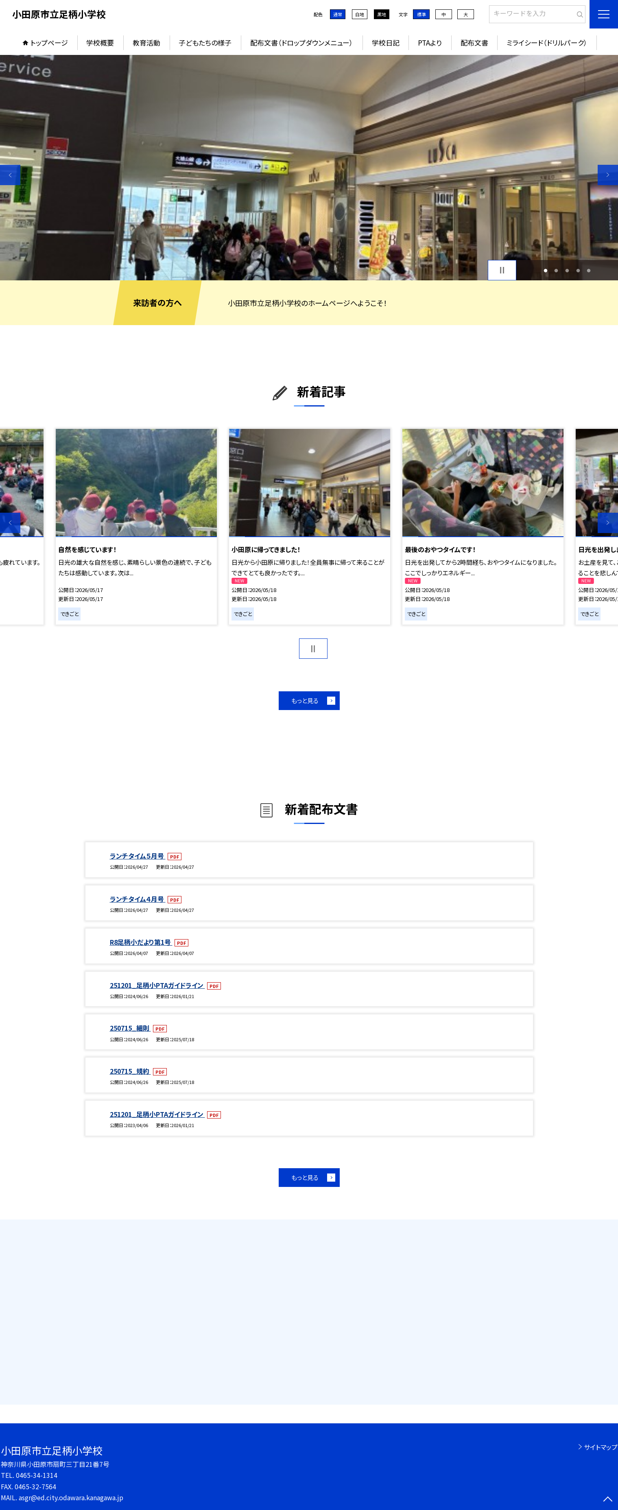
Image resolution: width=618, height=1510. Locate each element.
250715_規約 (130, 1071)
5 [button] (589, 270)
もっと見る (305, 700)
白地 (359, 14)
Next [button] (608, 175)
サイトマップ (601, 1447)
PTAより (430, 42)
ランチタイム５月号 (138, 856)
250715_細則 (130, 1028)
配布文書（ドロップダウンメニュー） (301, 42)
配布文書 (474, 42)
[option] (309, 167)
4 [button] (578, 270)
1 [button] (545, 270)
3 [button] (567, 270)
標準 (421, 14)
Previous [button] (10, 175)
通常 (337, 14)
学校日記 (386, 42)
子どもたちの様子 (205, 42)
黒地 (381, 14)
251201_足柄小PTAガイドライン (157, 985)
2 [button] (556, 270)
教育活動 (146, 42)
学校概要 (100, 42)
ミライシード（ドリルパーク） (547, 42)
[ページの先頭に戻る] (608, 1500)
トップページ (49, 42)
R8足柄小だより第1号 (141, 942)
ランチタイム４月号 (138, 899)
